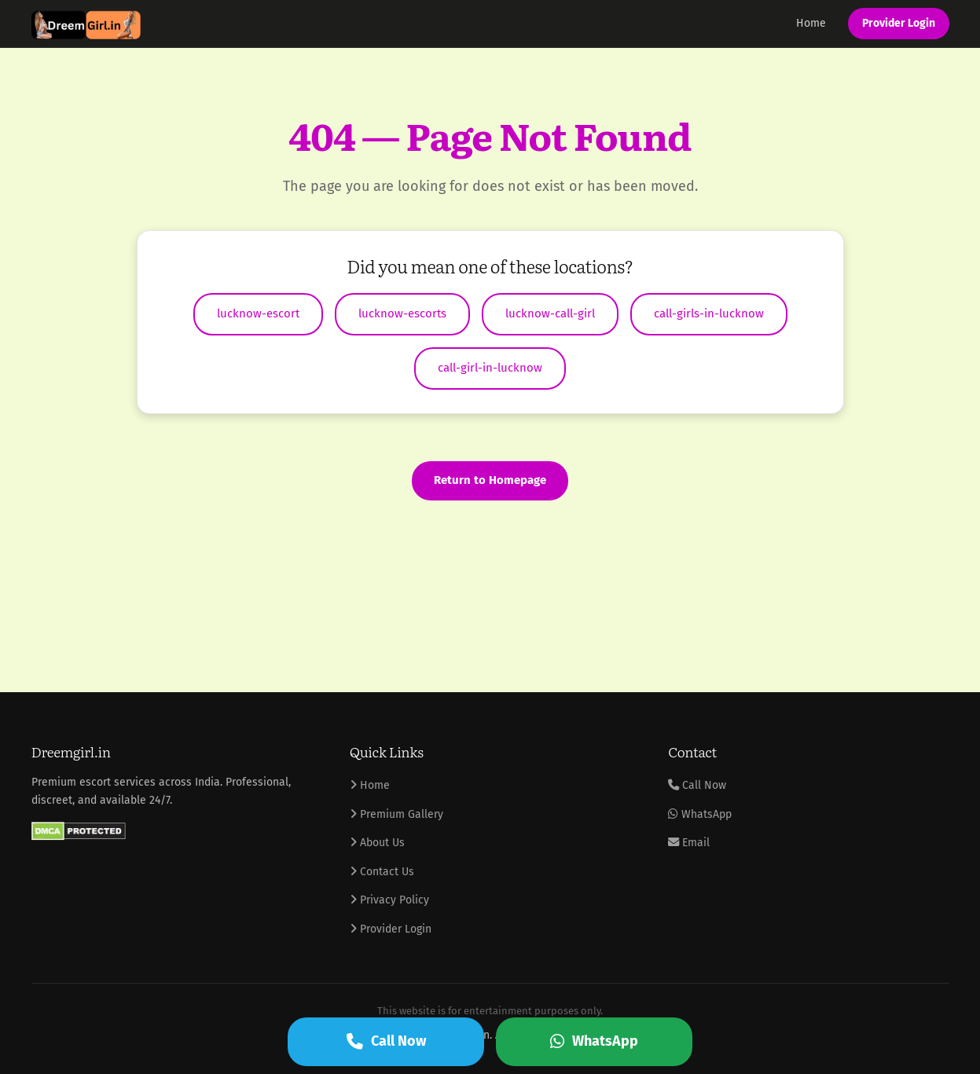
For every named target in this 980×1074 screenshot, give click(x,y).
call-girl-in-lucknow (490, 368)
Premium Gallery (396, 814)
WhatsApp (700, 814)
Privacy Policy (389, 900)
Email (689, 842)
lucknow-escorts (402, 313)
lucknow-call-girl (550, 313)
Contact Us (382, 871)
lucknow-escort (258, 313)
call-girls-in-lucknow (709, 313)
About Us (377, 842)
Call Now (697, 785)
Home (811, 23)
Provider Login (898, 23)
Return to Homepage (490, 480)
